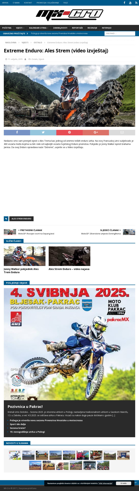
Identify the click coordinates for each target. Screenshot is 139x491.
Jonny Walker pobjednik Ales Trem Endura (21, 270)
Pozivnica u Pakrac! (25, 406)
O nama (16, 3)
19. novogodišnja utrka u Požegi (27, 431)
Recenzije (92, 27)
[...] (113, 415)
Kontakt (28, 3)
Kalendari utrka (37, 27)
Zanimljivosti (60, 27)
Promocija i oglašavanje (48, 3)
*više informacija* (105, 483)
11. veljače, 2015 (15, 59)
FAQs (65, 3)
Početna (6, 27)
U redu (123, 483)
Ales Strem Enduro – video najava (69, 269)
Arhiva (5, 3)
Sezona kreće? (18, 427)
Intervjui (106, 27)
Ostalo (35, 59)
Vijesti (19, 27)
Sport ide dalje (18, 423)
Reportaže (77, 27)
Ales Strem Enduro (21, 218)
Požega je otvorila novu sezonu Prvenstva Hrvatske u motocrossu (46, 420)
